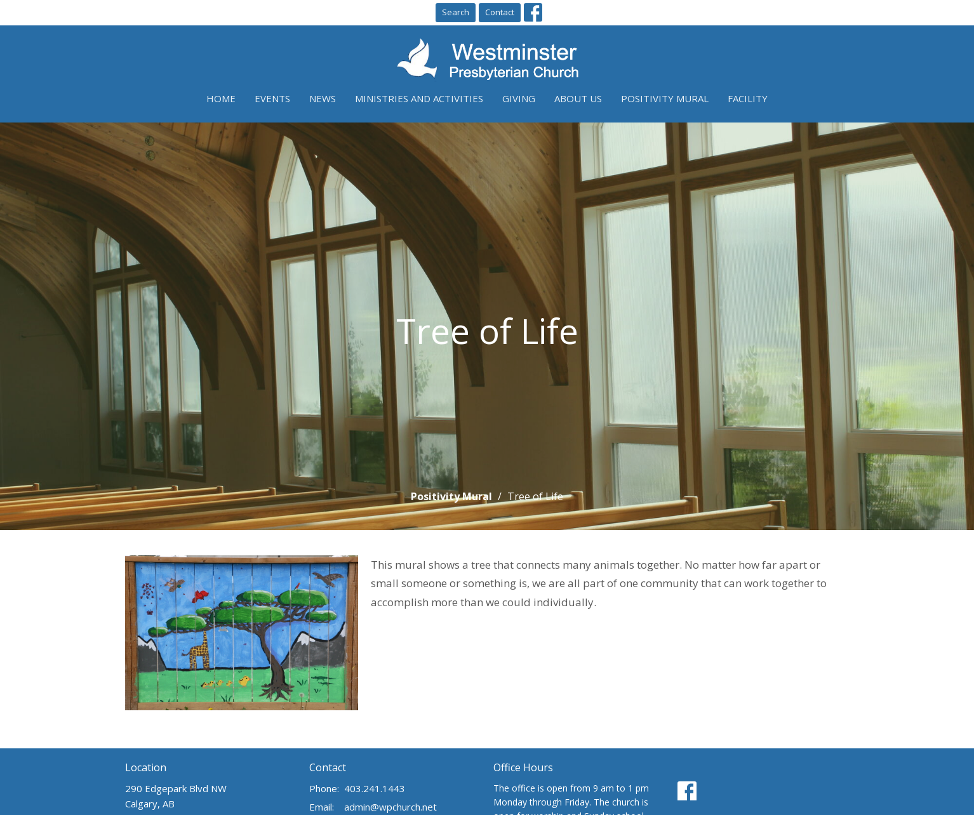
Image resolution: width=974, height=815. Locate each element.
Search (455, 12)
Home (221, 98)
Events (272, 98)
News (322, 98)
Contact (499, 12)
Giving (518, 98)
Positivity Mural (665, 98)
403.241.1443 (374, 788)
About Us (578, 98)
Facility (748, 98)
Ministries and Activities (419, 98)
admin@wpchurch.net (390, 806)
